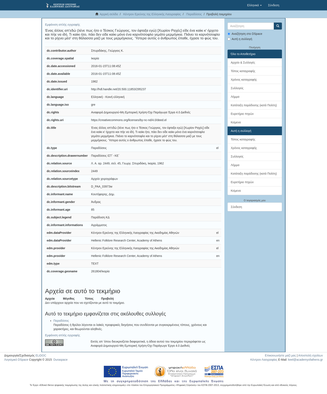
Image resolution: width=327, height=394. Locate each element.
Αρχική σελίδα (109, 14)
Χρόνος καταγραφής (244, 79)
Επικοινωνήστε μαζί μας (280, 355)
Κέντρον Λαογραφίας (263, 359)
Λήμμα (235, 96)
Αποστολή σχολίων (310, 355)
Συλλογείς (237, 88)
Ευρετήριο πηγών (242, 113)
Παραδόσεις (194, 14)
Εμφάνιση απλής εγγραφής (62, 24)
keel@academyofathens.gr (305, 359)
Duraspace (60, 359)
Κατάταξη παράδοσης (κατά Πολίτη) (254, 105)
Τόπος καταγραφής (243, 71)
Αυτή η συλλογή (240, 39)
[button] (254, 5)
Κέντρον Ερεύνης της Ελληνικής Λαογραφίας (152, 14)
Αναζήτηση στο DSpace (245, 33)
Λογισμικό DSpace (16, 359)
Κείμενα (236, 122)
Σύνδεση (236, 207)
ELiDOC (40, 355)
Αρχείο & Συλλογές (243, 62)
